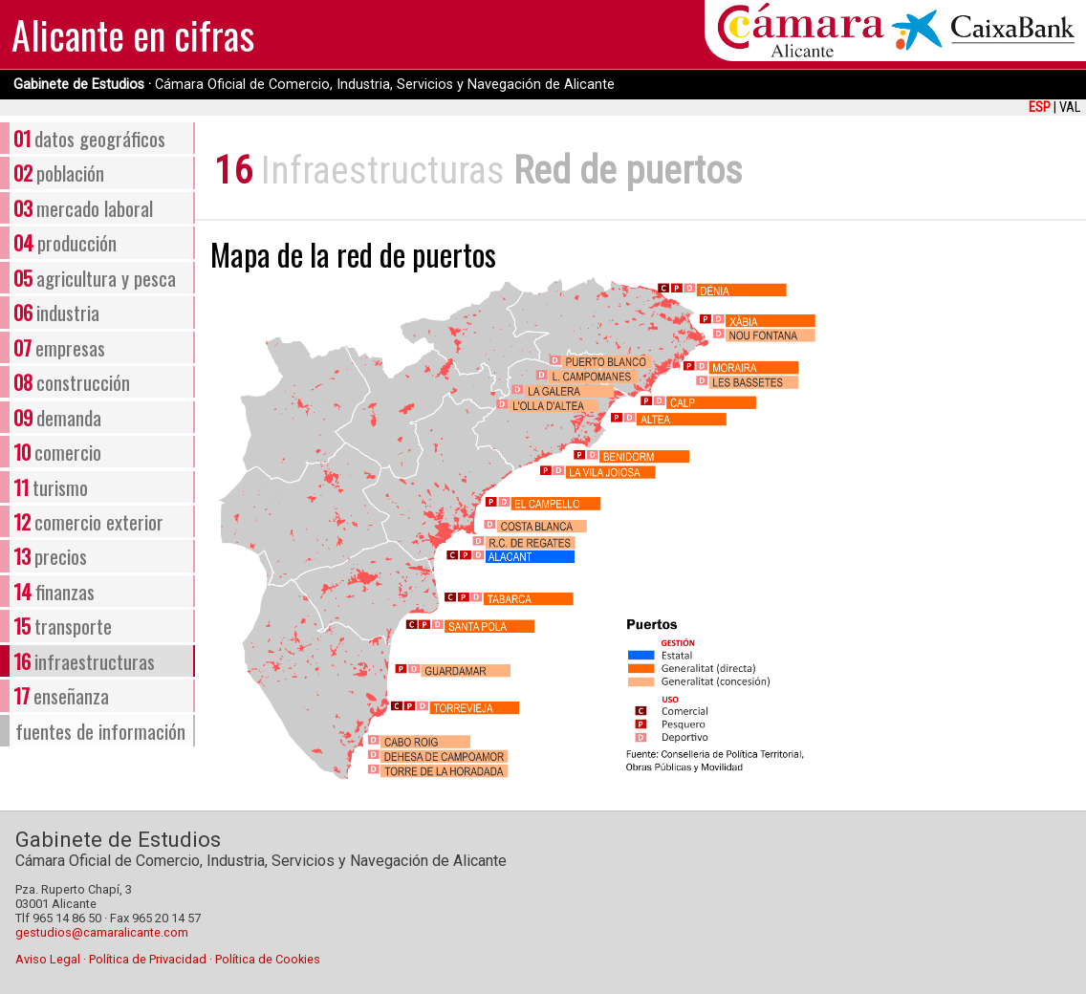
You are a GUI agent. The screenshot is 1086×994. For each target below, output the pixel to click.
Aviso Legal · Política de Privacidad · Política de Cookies (167, 959)
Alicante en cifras (132, 34)
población (58, 172)
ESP (1040, 107)
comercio (57, 451)
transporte (62, 625)
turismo (50, 487)
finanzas (54, 591)
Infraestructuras (383, 170)
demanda (57, 417)
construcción (71, 382)
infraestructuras (84, 661)
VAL (1069, 107)
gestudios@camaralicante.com (101, 932)
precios (50, 556)
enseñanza (61, 695)
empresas (59, 347)
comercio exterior (88, 521)
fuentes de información (100, 731)
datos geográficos (89, 138)
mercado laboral (83, 208)
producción (65, 242)
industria (56, 312)
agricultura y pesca (94, 277)
